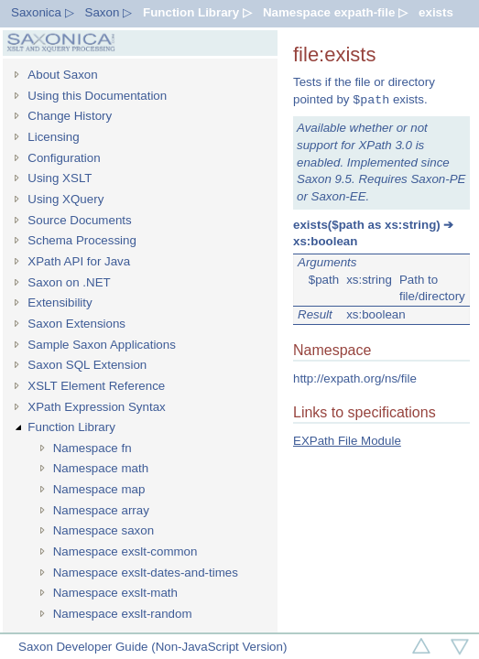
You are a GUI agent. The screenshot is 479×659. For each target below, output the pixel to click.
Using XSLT (59, 178)
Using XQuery (65, 199)
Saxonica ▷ (42, 12)
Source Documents (79, 220)
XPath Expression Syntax (96, 407)
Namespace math (100, 468)
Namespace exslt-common (125, 551)
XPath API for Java (78, 261)
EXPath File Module (347, 441)
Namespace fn (92, 448)
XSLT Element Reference (96, 386)
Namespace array (101, 510)
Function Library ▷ (197, 12)
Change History (69, 116)
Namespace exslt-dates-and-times (145, 572)
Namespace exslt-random (122, 614)
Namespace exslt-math (115, 593)
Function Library (71, 427)
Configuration (63, 158)
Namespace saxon (103, 530)
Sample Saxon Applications (101, 344)
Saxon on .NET (68, 282)
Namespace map (99, 489)
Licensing (53, 137)
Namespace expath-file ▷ (335, 12)
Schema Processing (81, 240)
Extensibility (59, 302)
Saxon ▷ (109, 12)
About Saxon (62, 74)
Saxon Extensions (76, 323)
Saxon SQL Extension (87, 365)
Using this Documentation (97, 96)
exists (436, 12)
